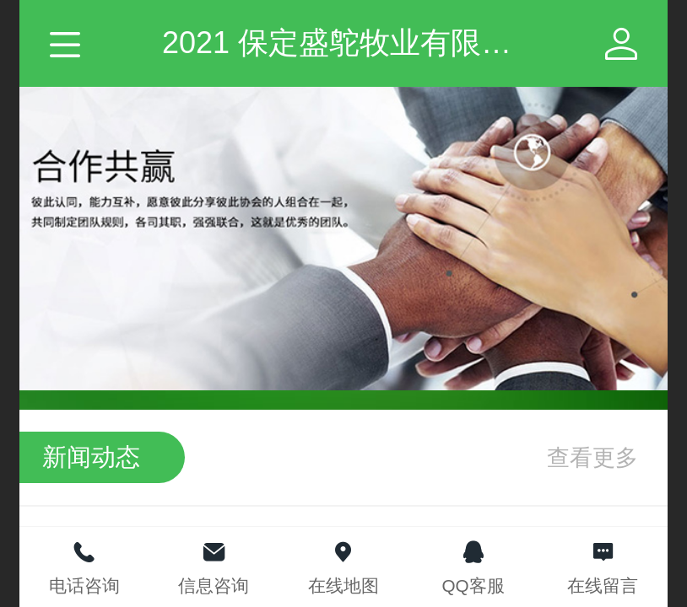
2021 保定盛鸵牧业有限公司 (352, 42)
